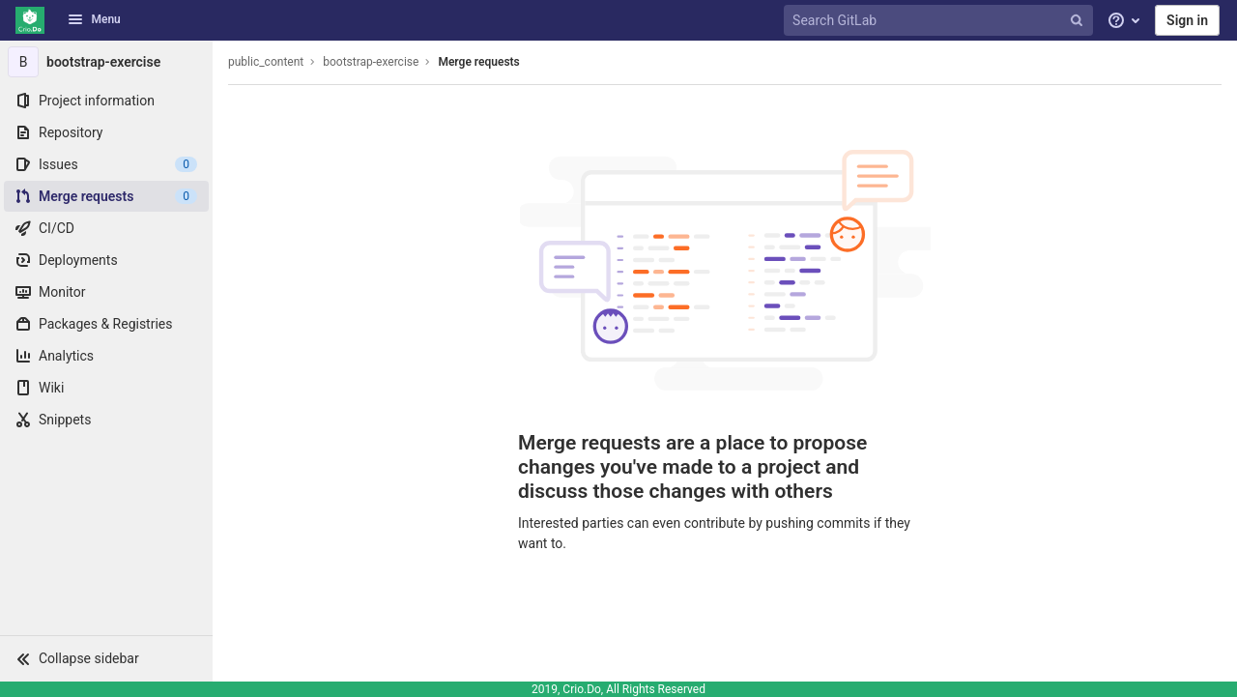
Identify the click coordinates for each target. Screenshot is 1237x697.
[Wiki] (106, 387)
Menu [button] (94, 19)
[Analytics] (106, 355)
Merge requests (478, 62)
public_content (265, 62)
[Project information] (106, 100)
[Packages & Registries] (106, 323)
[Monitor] (106, 291)
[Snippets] (106, 419)
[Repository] (106, 132)
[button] (106, 658)
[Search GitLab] (940, 21)
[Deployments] (106, 260)
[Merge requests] (106, 196)
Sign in (1187, 20)
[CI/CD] (106, 228)
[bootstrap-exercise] (106, 62)
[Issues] (106, 164)
